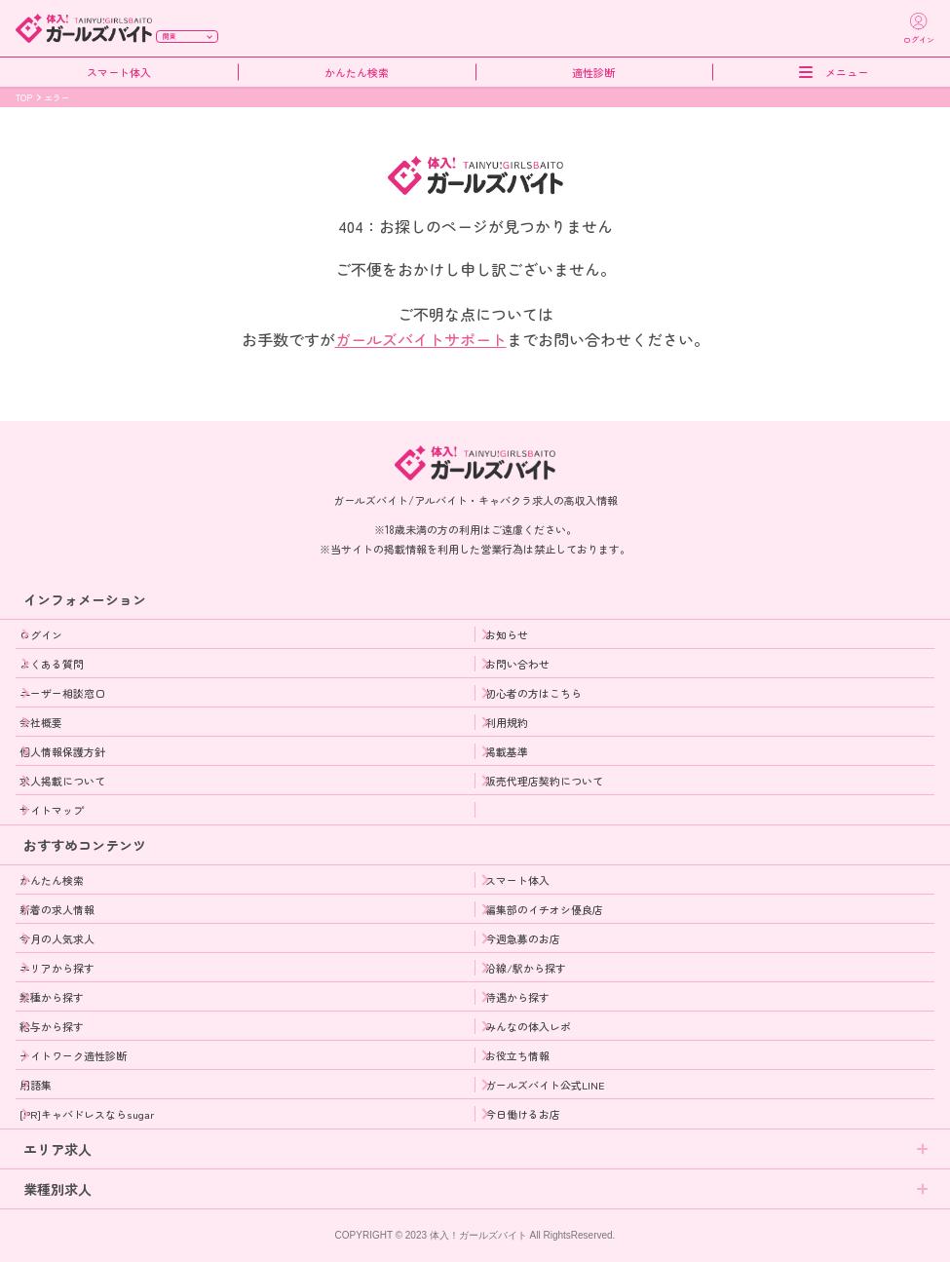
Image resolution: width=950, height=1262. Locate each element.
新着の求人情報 (57, 909)
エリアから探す (57, 967)
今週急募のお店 (522, 938)
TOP (24, 98)
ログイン (40, 634)
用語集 (35, 1084)
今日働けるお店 (522, 1114)
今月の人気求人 (57, 938)
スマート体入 (119, 72)
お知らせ (506, 634)
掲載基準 (506, 751)
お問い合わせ (517, 663)
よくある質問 (51, 663)
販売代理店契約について (544, 780)
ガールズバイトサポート (421, 339)
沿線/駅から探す (525, 967)
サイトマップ (51, 810)
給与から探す (51, 1026)
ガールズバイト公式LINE (545, 1084)
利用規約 (506, 722)
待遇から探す (517, 997)
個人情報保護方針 (62, 751)
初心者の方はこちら (533, 693)
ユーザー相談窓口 (62, 693)
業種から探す (51, 997)
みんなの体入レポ (528, 1026)
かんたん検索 (356, 72)
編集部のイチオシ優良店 (544, 909)
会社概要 (40, 722)
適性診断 (593, 72)
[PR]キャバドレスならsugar (86, 1114)
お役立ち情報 (517, 1055)
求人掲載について (62, 780)
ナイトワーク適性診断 (73, 1055)
